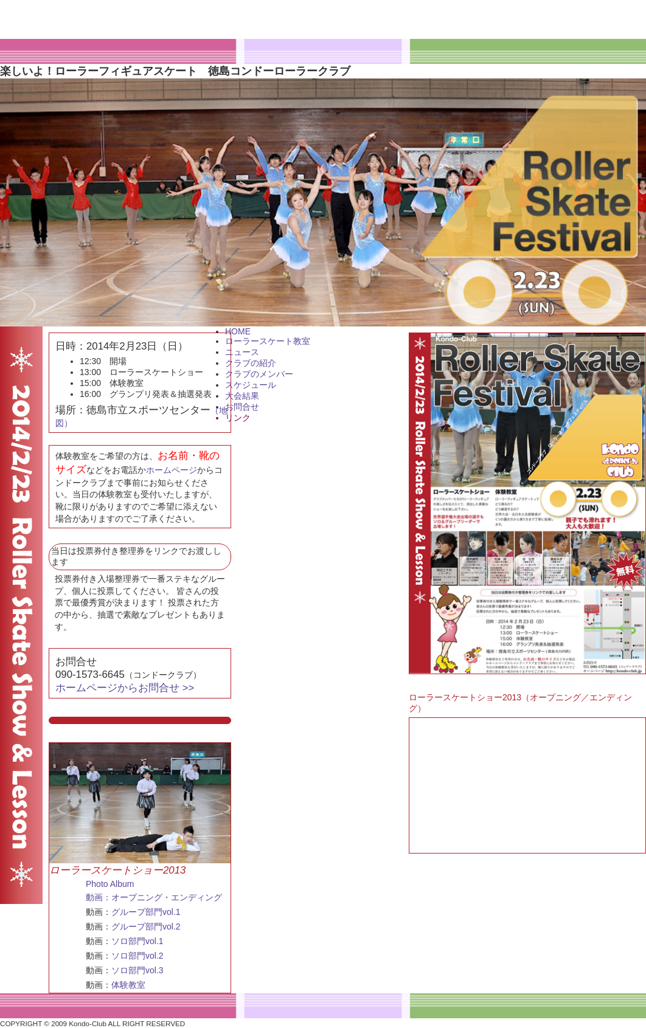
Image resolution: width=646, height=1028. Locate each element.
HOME (238, 331)
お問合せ (242, 407)
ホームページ (171, 470)
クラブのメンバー (259, 374)
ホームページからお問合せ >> (124, 688)
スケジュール (250, 385)
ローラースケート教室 (267, 341)
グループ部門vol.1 (146, 912)
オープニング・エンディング (166, 897)
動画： (98, 897)
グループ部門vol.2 (146, 926)
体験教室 (128, 985)
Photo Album (110, 884)
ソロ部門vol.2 (137, 956)
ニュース (242, 352)
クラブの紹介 (250, 363)
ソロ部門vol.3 (137, 970)
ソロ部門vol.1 (137, 941)
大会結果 (242, 396)
